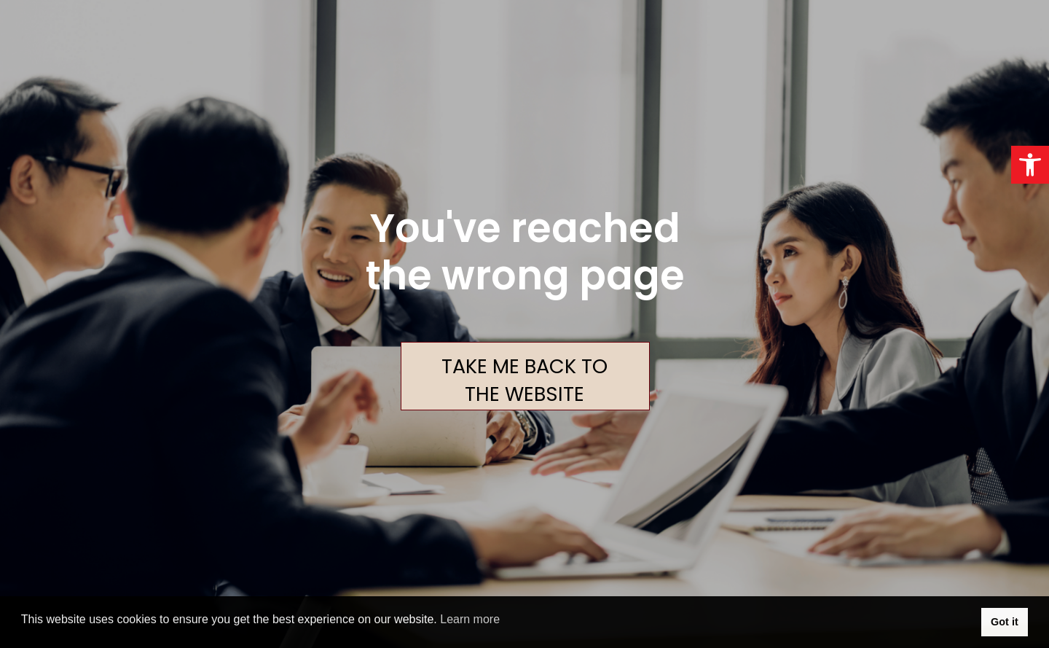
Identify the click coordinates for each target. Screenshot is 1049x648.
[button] (1030, 165)
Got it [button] (1004, 622)
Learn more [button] (470, 619)
